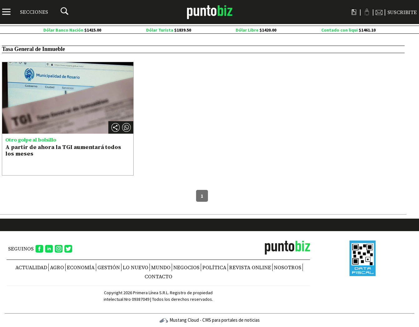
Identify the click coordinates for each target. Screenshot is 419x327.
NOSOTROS (287, 267)
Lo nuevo (135, 267)
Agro (57, 267)
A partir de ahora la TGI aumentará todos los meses (63, 150)
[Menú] (25, 12)
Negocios (186, 267)
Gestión (108, 267)
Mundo (160, 267)
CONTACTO (158, 276)
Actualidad (31, 267)
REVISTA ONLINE (250, 267)
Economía (81, 267)
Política (214, 267)
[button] (126, 127)
